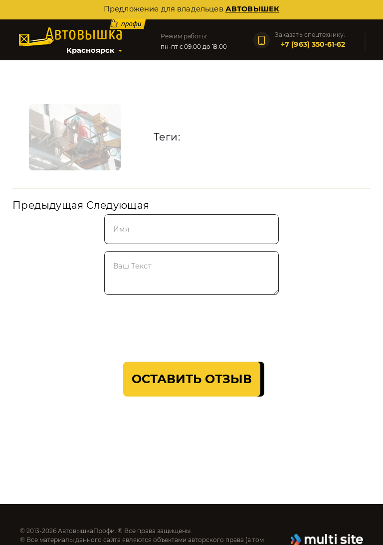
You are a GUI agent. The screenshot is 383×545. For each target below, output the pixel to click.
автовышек (252, 8)
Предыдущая (48, 205)
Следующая (117, 205)
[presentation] (88, 325)
